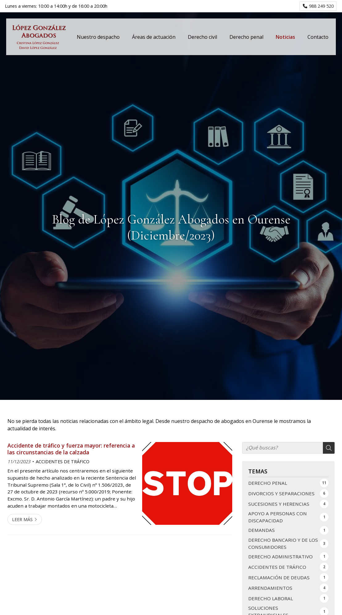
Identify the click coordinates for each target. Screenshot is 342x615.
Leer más (22, 519)
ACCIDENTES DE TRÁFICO (62, 461)
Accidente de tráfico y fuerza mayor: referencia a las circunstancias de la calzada (71, 449)
